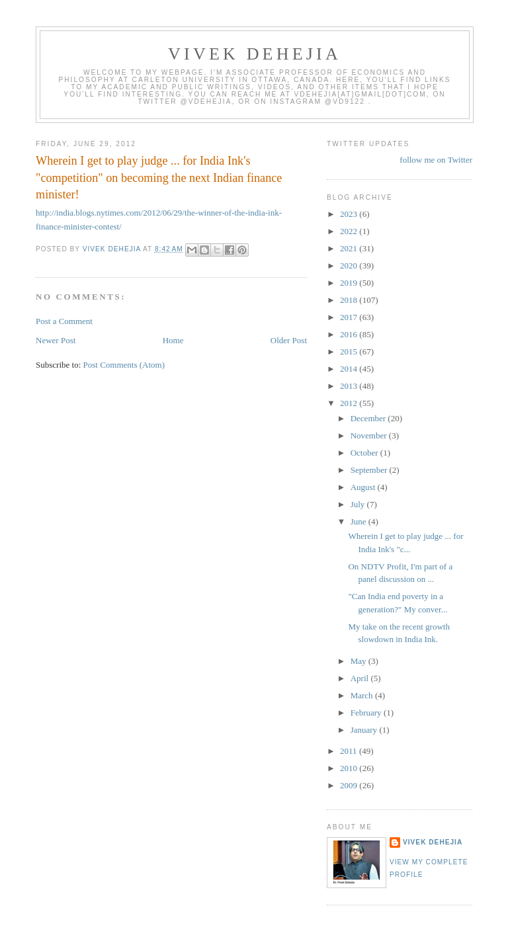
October (365, 453)
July (359, 504)
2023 (349, 214)
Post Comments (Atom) (124, 365)
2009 (349, 785)
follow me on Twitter (436, 160)
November (370, 435)
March (363, 695)
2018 (349, 300)
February (367, 713)
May (359, 661)
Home (173, 340)
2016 (349, 334)
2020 (349, 265)
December (369, 418)
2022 (349, 231)
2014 (349, 369)
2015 (349, 351)
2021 (349, 248)
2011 (349, 751)
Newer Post (55, 340)
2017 (349, 317)
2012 (349, 403)
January (365, 730)
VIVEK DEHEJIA (254, 53)
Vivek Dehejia (432, 842)
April (361, 678)
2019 (349, 283)
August (364, 487)
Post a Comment (64, 321)
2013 (349, 386)
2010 (349, 768)
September (370, 470)
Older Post (289, 340)
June (359, 521)
